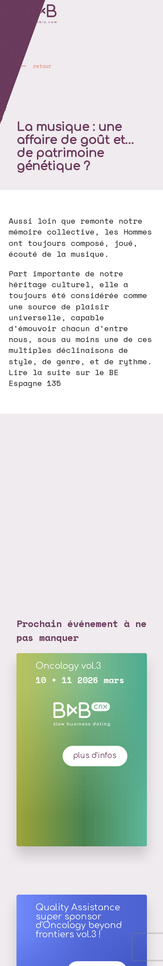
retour (42, 66)
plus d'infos (94, 755)
